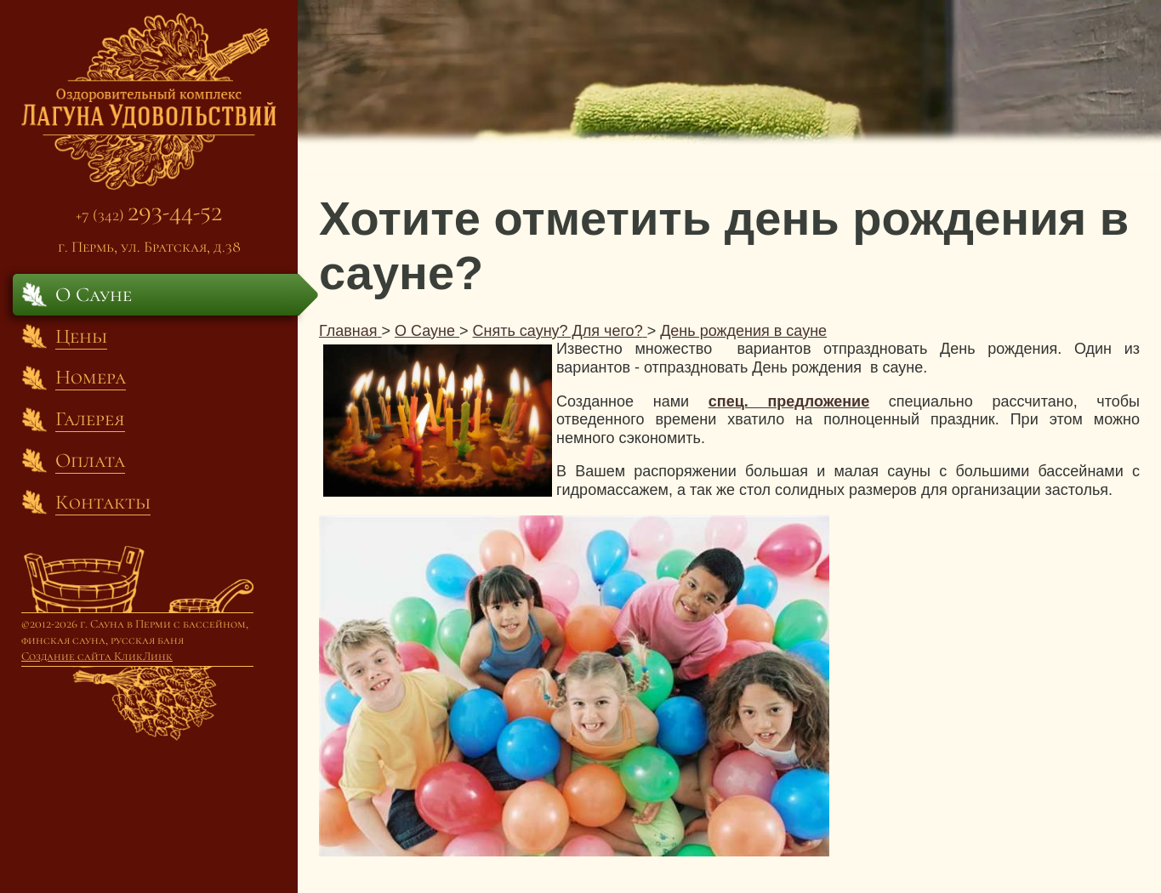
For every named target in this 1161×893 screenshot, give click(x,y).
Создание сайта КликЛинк (97, 656)
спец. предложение (789, 401)
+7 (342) (149, 214)
